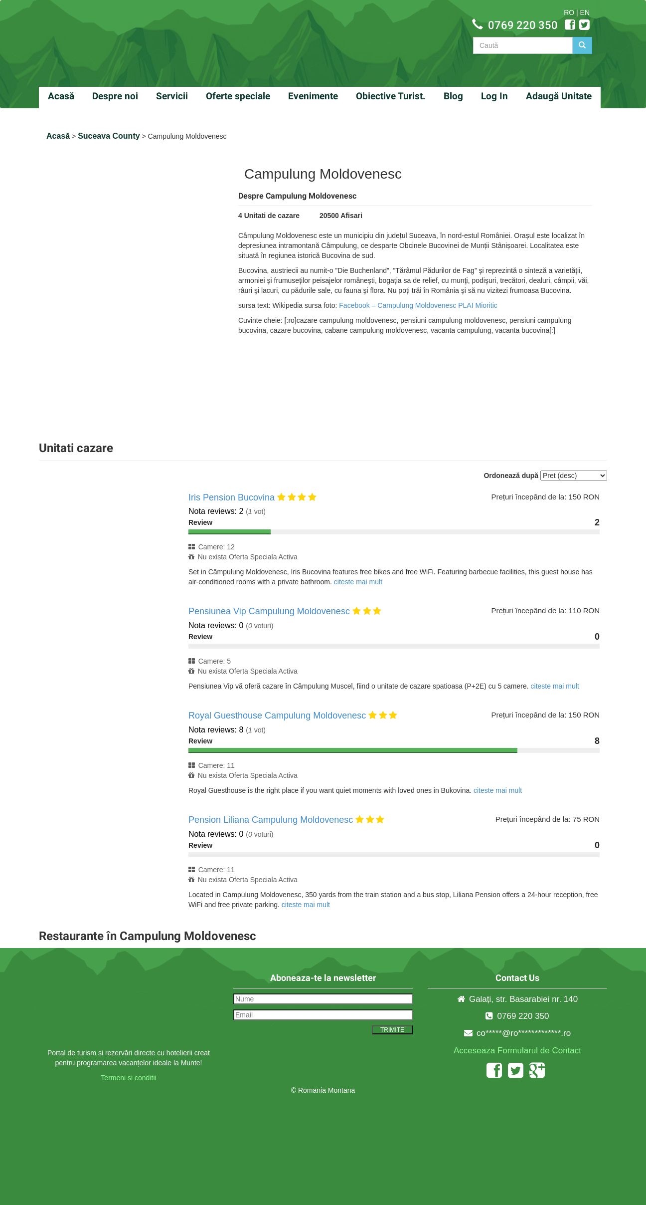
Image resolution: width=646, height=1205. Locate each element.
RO (569, 12)
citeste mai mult (358, 582)
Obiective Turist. (391, 96)
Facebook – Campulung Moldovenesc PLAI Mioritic (418, 305)
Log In (494, 96)
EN (585, 12)
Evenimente (313, 96)
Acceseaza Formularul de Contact (517, 1050)
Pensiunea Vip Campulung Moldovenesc (269, 611)
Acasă (61, 96)
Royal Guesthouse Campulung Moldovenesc (277, 716)
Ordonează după (511, 476)
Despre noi (115, 96)
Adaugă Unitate (559, 96)
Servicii (172, 96)
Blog (453, 96)
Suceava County (109, 136)
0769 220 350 (523, 25)
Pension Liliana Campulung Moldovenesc (270, 820)
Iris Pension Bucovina (231, 497)
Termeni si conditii (128, 1078)
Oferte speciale (238, 96)
